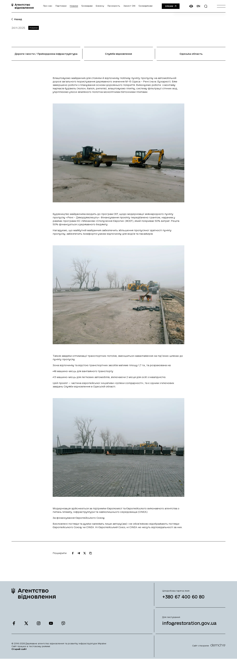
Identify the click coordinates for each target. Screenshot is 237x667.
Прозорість (113, 6)
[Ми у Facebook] (14, 626)
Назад (17, 19)
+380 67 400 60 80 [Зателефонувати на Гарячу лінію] (183, 600)
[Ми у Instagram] (38, 626)
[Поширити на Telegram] (79, 556)
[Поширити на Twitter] (85, 556)
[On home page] (23, 6)
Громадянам (145, 6)
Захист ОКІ (129, 6)
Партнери (60, 6)
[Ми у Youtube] (51, 626)
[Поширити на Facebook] (73, 556)
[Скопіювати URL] (90, 556)
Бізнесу (100, 6)
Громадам (86, 6)
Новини (74, 6)
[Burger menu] (221, 6)
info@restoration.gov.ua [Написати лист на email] (189, 626)
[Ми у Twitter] (26, 626)
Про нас (47, 6)
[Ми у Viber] (63, 626)
